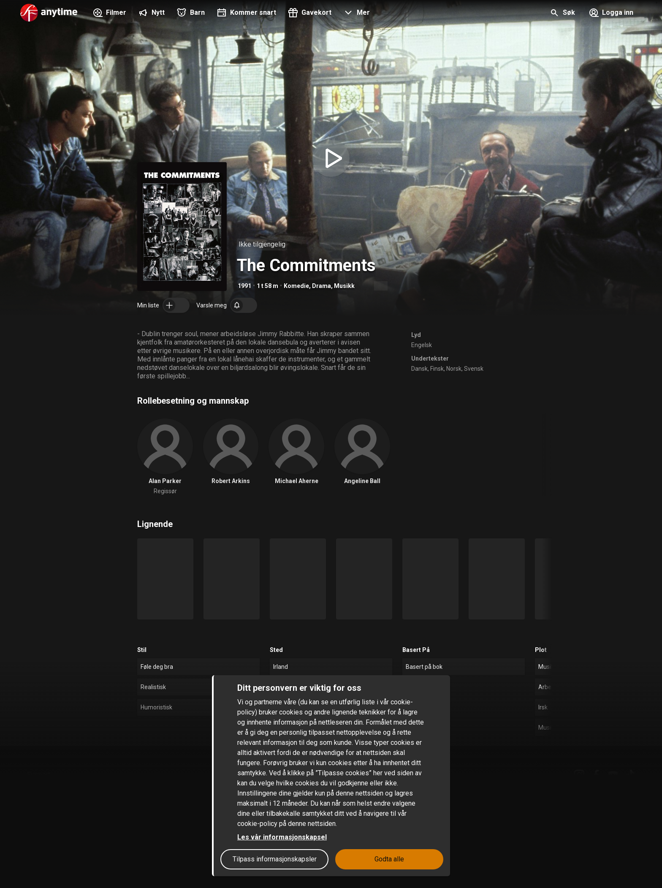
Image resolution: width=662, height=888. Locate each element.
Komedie (296, 285)
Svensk (473, 368)
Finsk (437, 368)
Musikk (344, 285)
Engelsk (421, 345)
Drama (321, 285)
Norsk (453, 368)
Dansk (419, 368)
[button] (355, 13)
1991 (244, 285)
